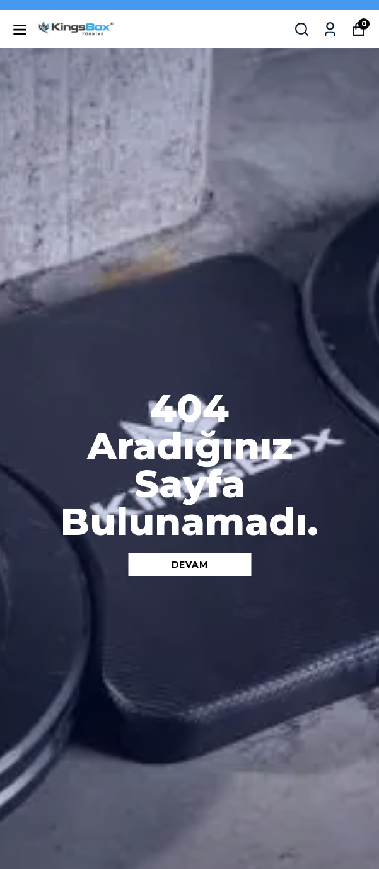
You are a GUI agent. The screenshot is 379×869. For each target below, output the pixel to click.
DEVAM (190, 564)
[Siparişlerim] (330, 29)
